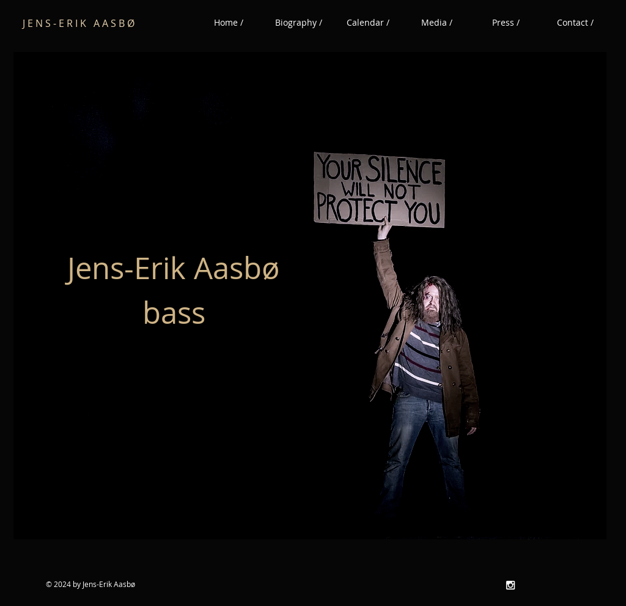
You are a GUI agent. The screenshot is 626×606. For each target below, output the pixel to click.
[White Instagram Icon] (510, 585)
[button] (436, 23)
